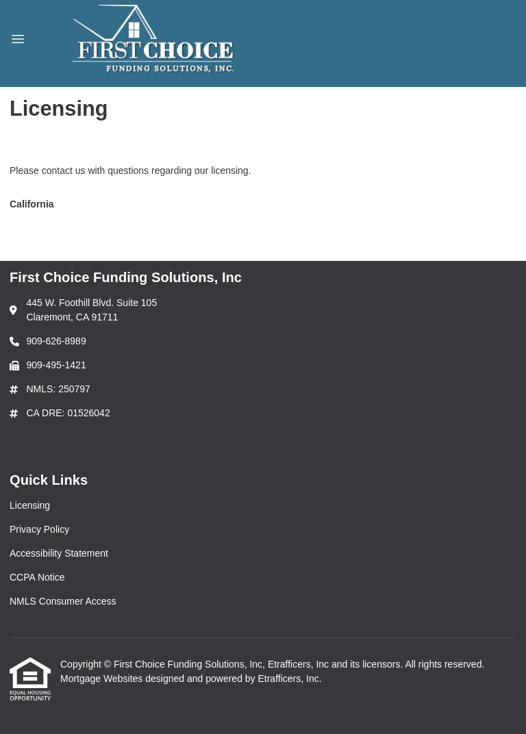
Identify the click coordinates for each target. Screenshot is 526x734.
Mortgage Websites (102, 678)
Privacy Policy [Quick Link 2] (39, 529)
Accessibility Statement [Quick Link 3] (59, 553)
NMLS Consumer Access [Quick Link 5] (63, 601)
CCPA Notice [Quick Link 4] (37, 577)
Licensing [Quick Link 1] (30, 505)
